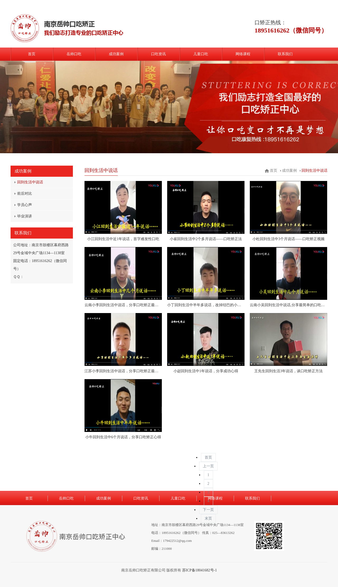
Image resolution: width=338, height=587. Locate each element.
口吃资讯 (158, 54)
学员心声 (24, 205)
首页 (31, 54)
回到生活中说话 (30, 182)
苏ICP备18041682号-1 (199, 570)
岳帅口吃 (74, 54)
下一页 (208, 510)
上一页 (208, 466)
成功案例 (116, 54)
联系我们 (285, 54)
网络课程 (243, 54)
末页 (208, 518)
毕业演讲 (24, 216)
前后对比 (24, 193)
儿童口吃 (200, 54)
